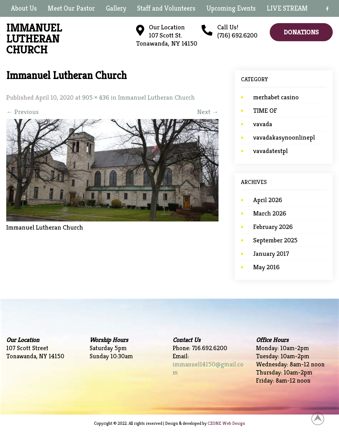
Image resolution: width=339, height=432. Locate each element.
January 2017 (271, 254)
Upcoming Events (231, 8)
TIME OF (265, 111)
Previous (22, 112)
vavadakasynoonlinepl (284, 137)
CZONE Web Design (226, 423)
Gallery (116, 8)
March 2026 (269, 213)
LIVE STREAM (287, 8)
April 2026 (267, 200)
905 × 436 (95, 97)
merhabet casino (276, 97)
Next (208, 112)
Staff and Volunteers (166, 8)
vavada (262, 124)
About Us (24, 8)
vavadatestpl (270, 151)
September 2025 (275, 240)
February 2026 (273, 227)
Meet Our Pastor (71, 8)
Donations (301, 32)
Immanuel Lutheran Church (156, 97)
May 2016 (266, 267)
